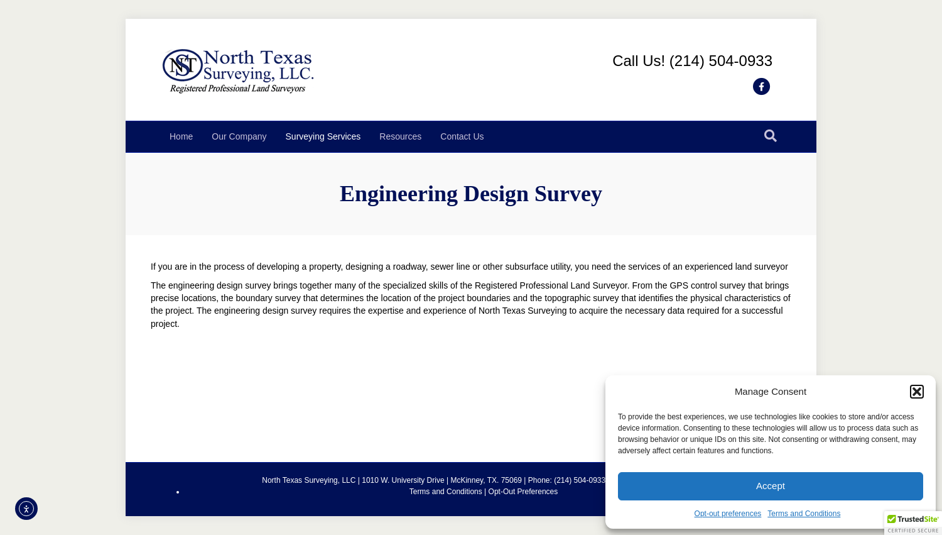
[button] (917, 391)
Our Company (239, 136)
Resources (400, 136)
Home (181, 136)
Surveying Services (323, 136)
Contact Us (462, 136)
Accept (770, 485)
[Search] (770, 135)
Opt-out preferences (728, 513)
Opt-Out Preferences (523, 491)
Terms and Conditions (803, 513)
